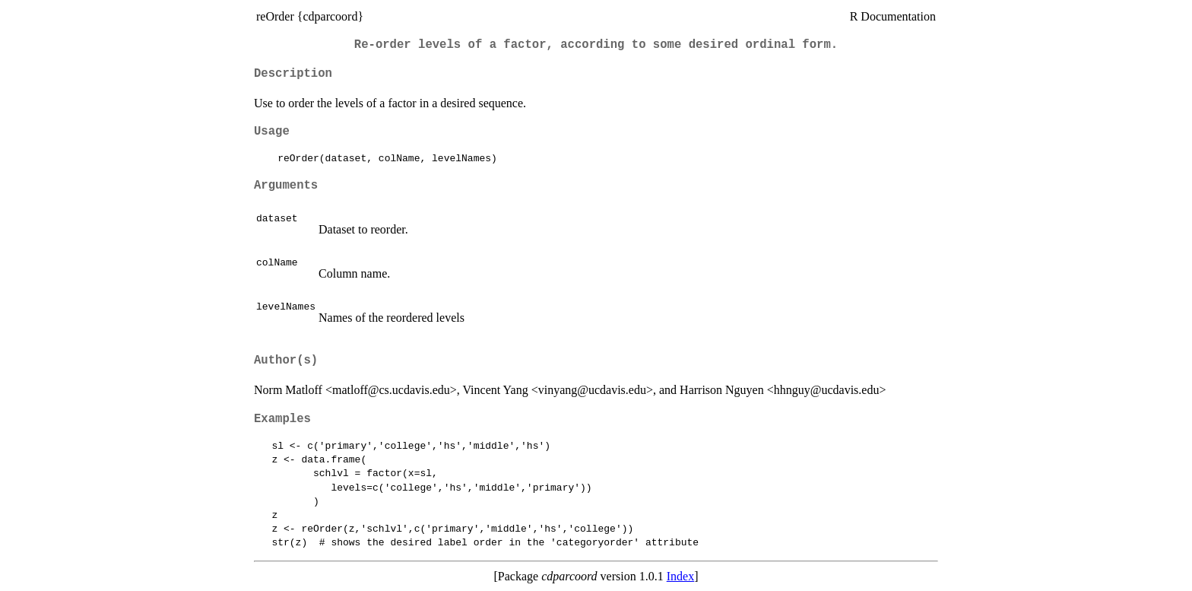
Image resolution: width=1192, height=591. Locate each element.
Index (680, 576)
